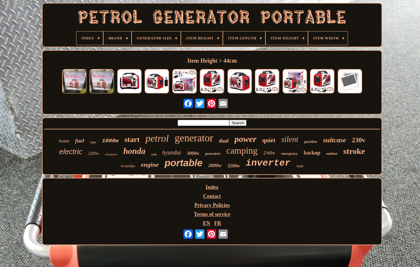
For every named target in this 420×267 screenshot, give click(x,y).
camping (242, 150)
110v (93, 142)
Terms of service (212, 214)
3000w (193, 153)
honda (134, 151)
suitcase (334, 140)
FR (217, 223)
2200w (93, 153)
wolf (153, 154)
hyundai (171, 152)
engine (150, 164)
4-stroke (128, 166)
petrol (157, 138)
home (64, 141)
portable (183, 162)
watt (299, 166)
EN (206, 223)
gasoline (310, 141)
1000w (110, 141)
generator (194, 138)
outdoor (331, 154)
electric (70, 151)
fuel (79, 141)
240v (269, 153)
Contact (212, 196)
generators (212, 154)
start (132, 139)
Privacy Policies (212, 205)
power (245, 139)
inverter (268, 163)
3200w (234, 165)
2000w (214, 165)
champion (111, 154)
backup (312, 153)
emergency (289, 153)
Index (212, 187)
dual (224, 141)
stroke (354, 151)
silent (289, 139)
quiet (269, 140)
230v (358, 140)
